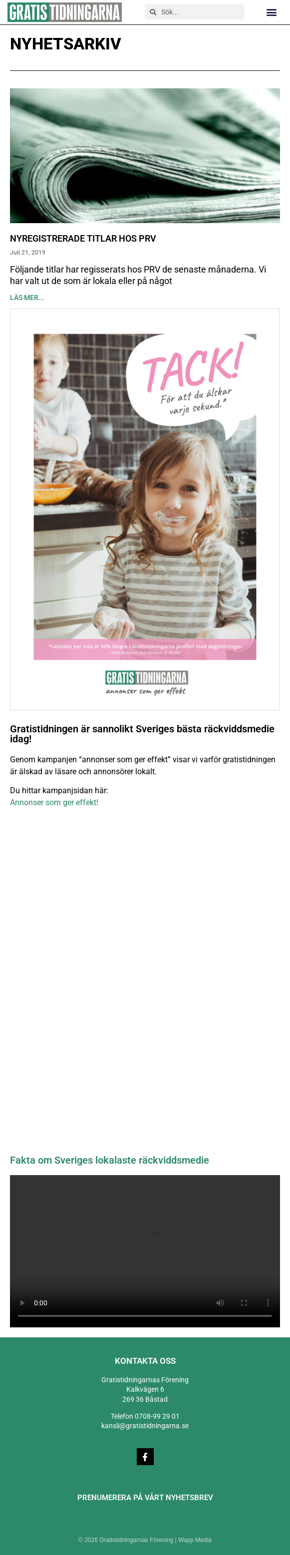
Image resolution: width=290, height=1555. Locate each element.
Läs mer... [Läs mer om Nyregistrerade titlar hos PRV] (27, 298)
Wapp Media (195, 1540)
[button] (272, 12)
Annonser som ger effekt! (54, 802)
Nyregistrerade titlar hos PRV (83, 238)
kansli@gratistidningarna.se (145, 1426)
